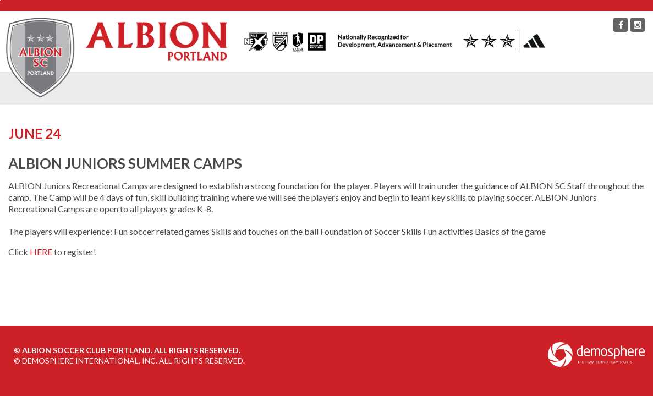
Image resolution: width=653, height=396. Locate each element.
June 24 (34, 133)
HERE (41, 251)
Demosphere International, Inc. (89, 360)
